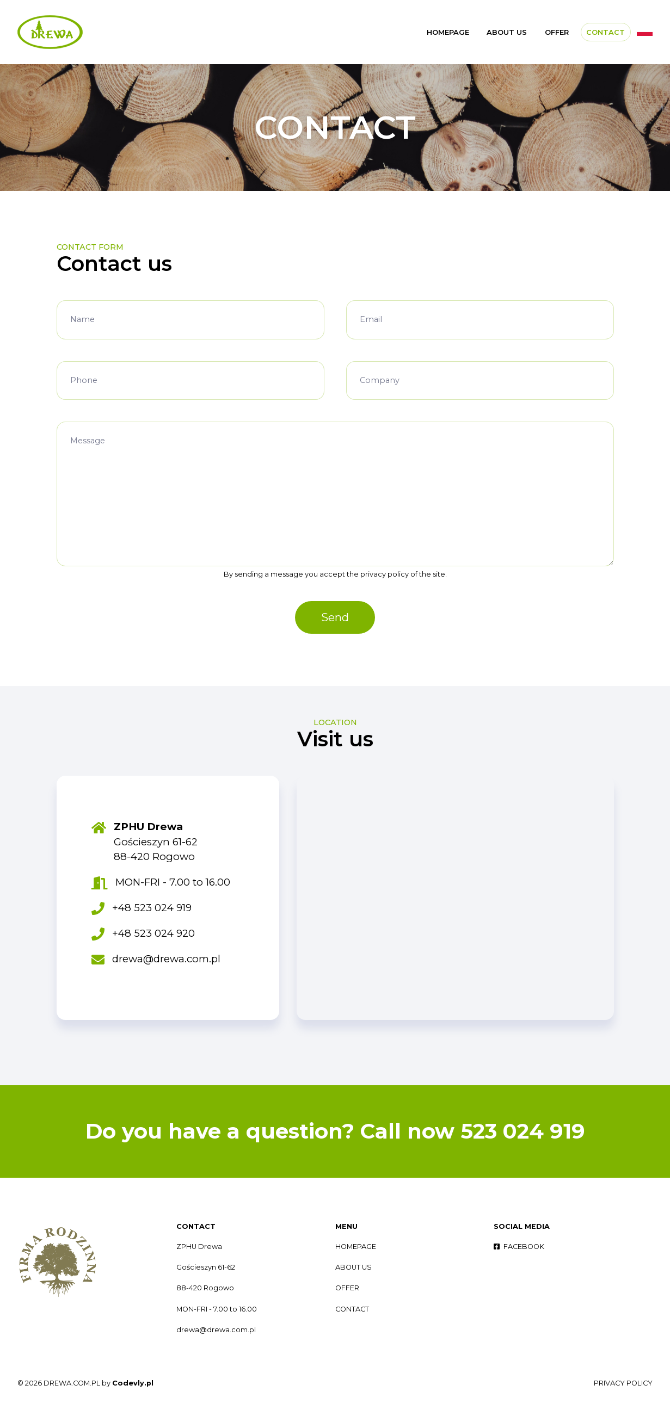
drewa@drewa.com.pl (166, 959)
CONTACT (605, 32)
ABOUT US (507, 32)
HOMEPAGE (448, 32)
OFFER (557, 32)
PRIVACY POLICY (623, 1383)
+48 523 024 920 (153, 933)
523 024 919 (522, 1131)
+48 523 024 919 (152, 907)
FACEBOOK (519, 1246)
